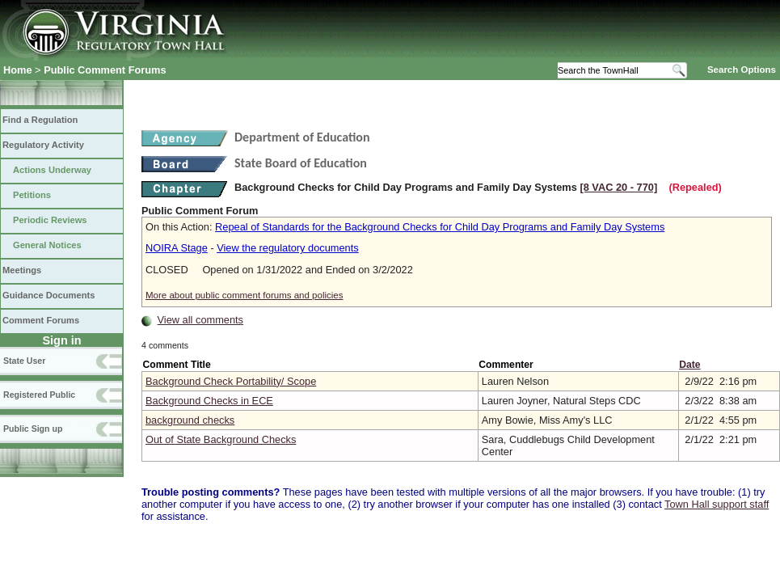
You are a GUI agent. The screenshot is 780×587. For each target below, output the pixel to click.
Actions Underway (52, 170)
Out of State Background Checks (220, 439)
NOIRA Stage (176, 248)
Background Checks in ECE (209, 401)
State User (24, 360)
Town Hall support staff (716, 504)
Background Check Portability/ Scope (230, 381)
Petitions (32, 195)
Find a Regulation (40, 120)
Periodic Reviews (50, 220)
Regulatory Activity (43, 145)
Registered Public (39, 394)
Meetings (21, 270)
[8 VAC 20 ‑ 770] (618, 187)
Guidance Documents (48, 295)
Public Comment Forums (105, 70)
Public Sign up (32, 428)
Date (689, 364)
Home (17, 70)
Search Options (741, 69)
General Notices (47, 245)
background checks (189, 420)
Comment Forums (40, 320)
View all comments (200, 320)
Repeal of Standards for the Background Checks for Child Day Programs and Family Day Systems (439, 227)
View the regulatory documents (287, 248)
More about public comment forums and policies (244, 295)
